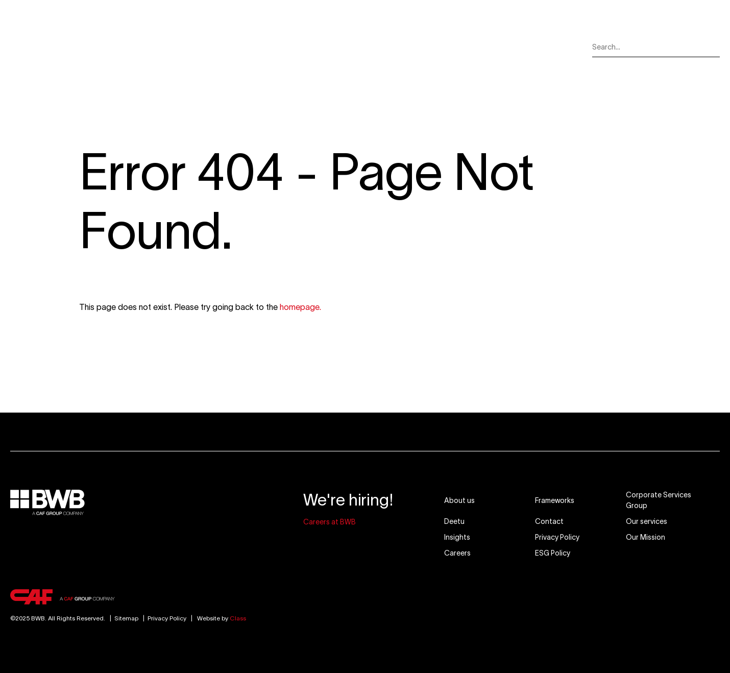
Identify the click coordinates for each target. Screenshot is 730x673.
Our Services (218, 47)
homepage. (300, 306)
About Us (153, 47)
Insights (418, 47)
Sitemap (122, 618)
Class (238, 618)
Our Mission (357, 47)
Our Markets (288, 47)
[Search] (712, 47)
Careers (471, 47)
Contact (525, 47)
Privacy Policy (167, 618)
